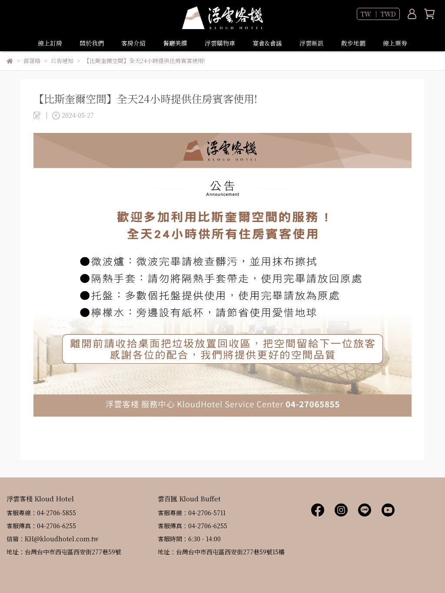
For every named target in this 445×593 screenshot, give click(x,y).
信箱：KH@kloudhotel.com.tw (53, 538)
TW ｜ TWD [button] (378, 14)
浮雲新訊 (311, 43)
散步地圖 (353, 43)
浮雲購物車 (220, 43)
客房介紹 (133, 43)
